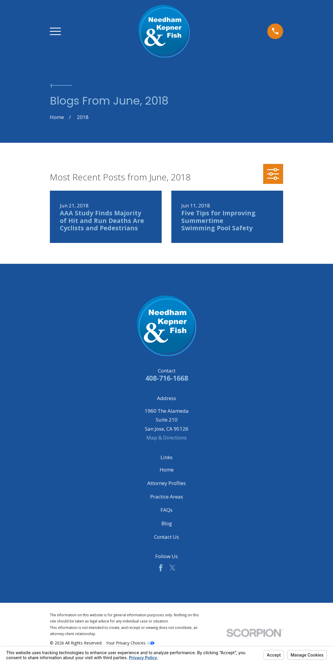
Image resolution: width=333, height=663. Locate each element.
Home (167, 469)
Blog (166, 523)
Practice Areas (166, 496)
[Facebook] (160, 567)
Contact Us (166, 536)
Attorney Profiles (166, 483)
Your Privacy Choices (130, 643)
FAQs (166, 509)
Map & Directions (166, 437)
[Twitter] (172, 567)
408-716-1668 (166, 378)
